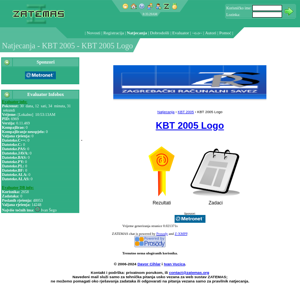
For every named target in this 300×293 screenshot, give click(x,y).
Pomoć (225, 32)
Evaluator (180, 32)
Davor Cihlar (149, 264)
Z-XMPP (181, 234)
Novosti (93, 32)
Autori (210, 32)
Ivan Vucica (174, 264)
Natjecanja (137, 32)
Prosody (162, 234)
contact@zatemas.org (189, 272)
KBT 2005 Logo (190, 125)
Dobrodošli (160, 32)
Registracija (114, 32)
